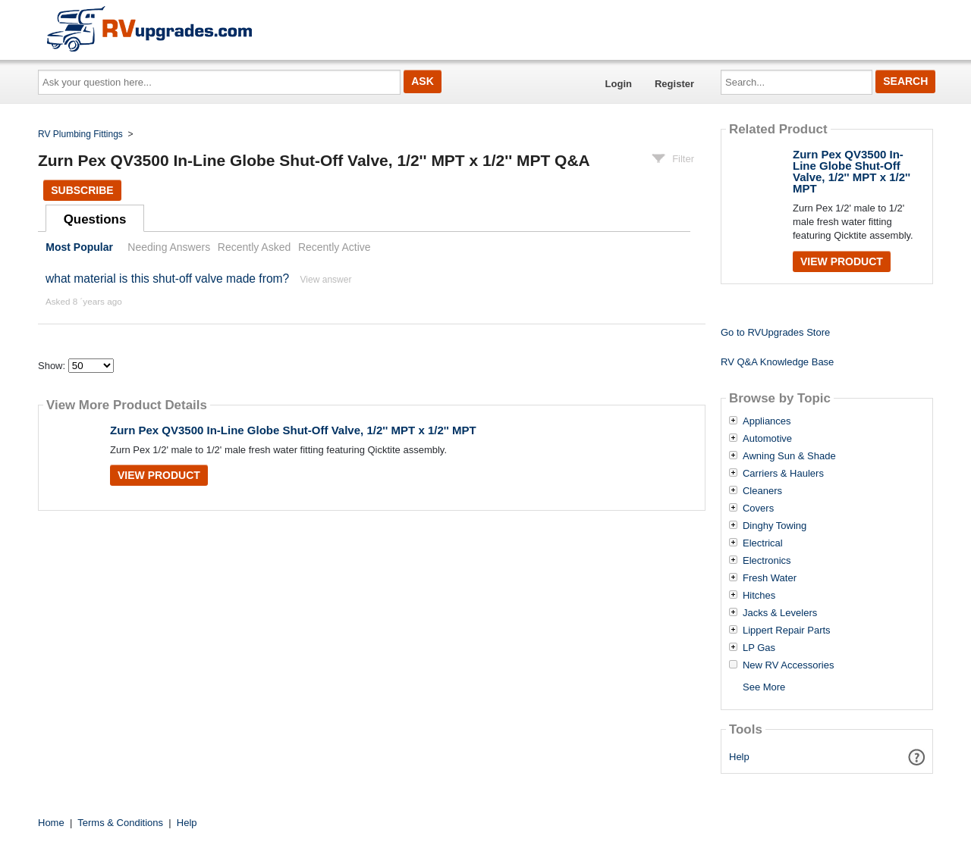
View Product (159, 475)
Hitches (759, 595)
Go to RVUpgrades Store (775, 332)
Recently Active (334, 247)
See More (764, 687)
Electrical (763, 543)
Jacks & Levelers (780, 613)
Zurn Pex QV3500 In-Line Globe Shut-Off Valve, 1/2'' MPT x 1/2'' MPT (293, 430)
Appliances (767, 421)
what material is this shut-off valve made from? (167, 278)
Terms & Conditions (120, 822)
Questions (95, 219)
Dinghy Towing (774, 526)
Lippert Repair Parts (787, 630)
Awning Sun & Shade (789, 456)
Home (51, 822)
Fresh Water (770, 578)
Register (674, 83)
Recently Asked (254, 247)
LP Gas (759, 648)
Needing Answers (168, 247)
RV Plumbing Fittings (80, 134)
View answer (326, 279)
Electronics (767, 561)
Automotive (767, 438)
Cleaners (762, 491)
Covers (758, 508)
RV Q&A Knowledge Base (777, 362)
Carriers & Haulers (783, 473)
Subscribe (82, 190)
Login (618, 83)
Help (739, 756)
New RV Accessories (788, 665)
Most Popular (79, 247)
